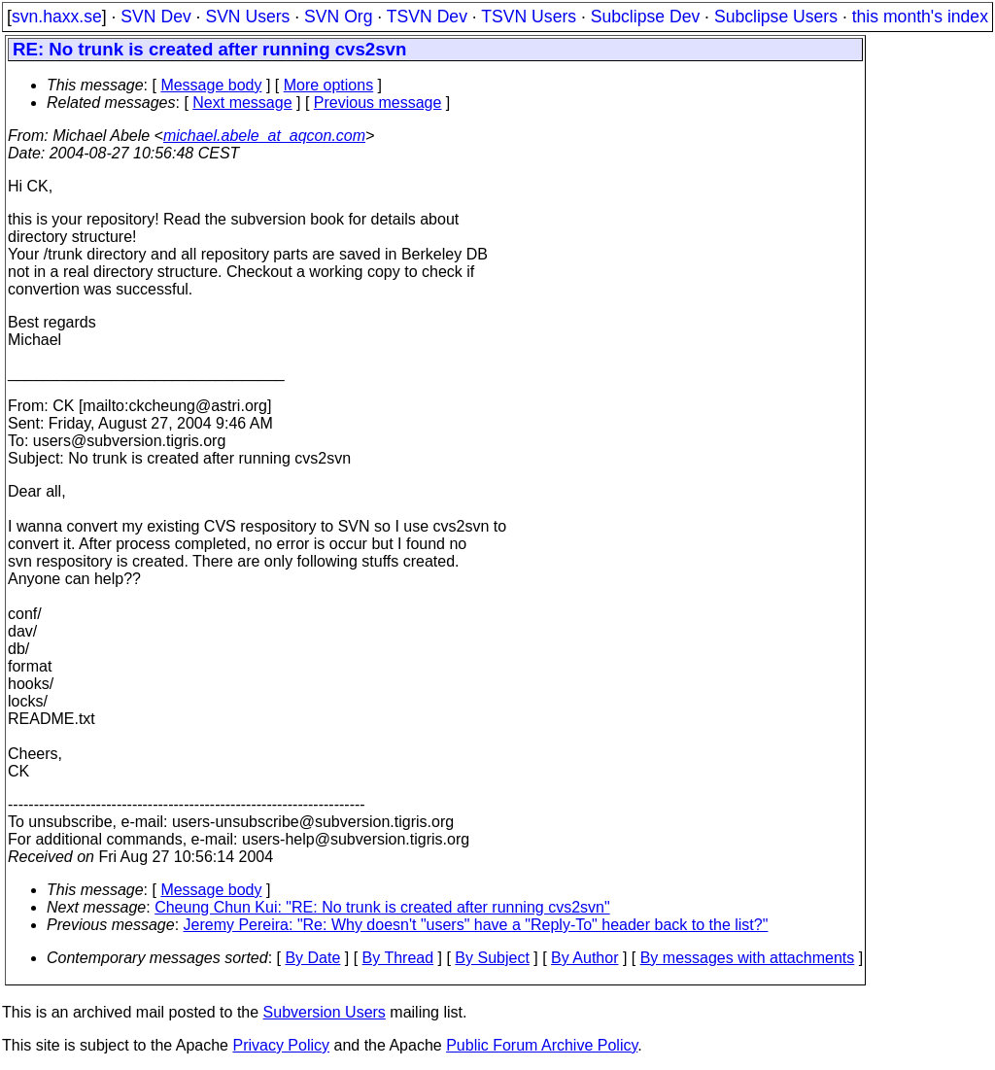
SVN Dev (155, 16)
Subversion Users (324, 1012)
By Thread (398, 957)
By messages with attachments (747, 957)
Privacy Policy (280, 1045)
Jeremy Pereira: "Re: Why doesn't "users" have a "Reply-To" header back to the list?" (476, 924)
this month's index (920, 16)
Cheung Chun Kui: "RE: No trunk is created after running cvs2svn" (381, 907)
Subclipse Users (776, 16)
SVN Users (247, 16)
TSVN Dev (427, 16)
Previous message (378, 102)
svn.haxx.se (57, 16)
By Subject (492, 957)
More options (329, 85)
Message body (210, 85)
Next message (242, 102)
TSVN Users (528, 16)
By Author (584, 957)
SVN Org (338, 16)
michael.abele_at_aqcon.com (264, 135)
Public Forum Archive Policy (541, 1045)
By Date (312, 957)
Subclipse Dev (645, 16)
